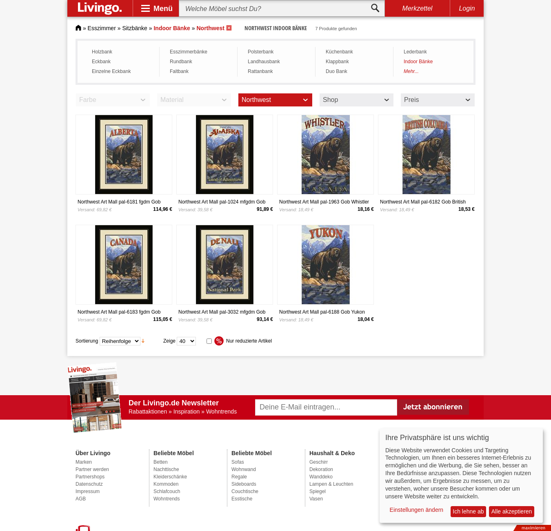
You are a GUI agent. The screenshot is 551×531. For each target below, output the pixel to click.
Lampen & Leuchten (331, 484)
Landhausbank (264, 61)
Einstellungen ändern (417, 510)
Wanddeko (321, 477)
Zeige (169, 340)
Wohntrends (166, 499)
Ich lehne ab (468, 511)
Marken (84, 462)
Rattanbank (260, 71)
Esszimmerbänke (188, 52)
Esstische (241, 499)
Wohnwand (243, 469)
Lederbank (415, 52)
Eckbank (101, 61)
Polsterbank (260, 52)
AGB (81, 499)
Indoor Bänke (418, 61)
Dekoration (321, 469)
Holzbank (102, 52)
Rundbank (181, 61)
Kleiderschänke (170, 477)
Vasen (316, 499)
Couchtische (244, 491)
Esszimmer (102, 28)
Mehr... (411, 71)
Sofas (237, 462)
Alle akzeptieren (511, 511)
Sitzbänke (134, 28)
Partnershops (90, 477)
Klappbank (337, 61)
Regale (239, 477)
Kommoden (165, 484)
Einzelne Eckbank (111, 71)
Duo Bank (336, 71)
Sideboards (243, 484)
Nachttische (166, 469)
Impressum (88, 491)
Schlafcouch (166, 491)
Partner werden (92, 469)
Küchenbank (339, 52)
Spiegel (317, 491)
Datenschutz (89, 484)
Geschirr (318, 462)
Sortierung (87, 340)
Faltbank (179, 71)
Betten (160, 462)
